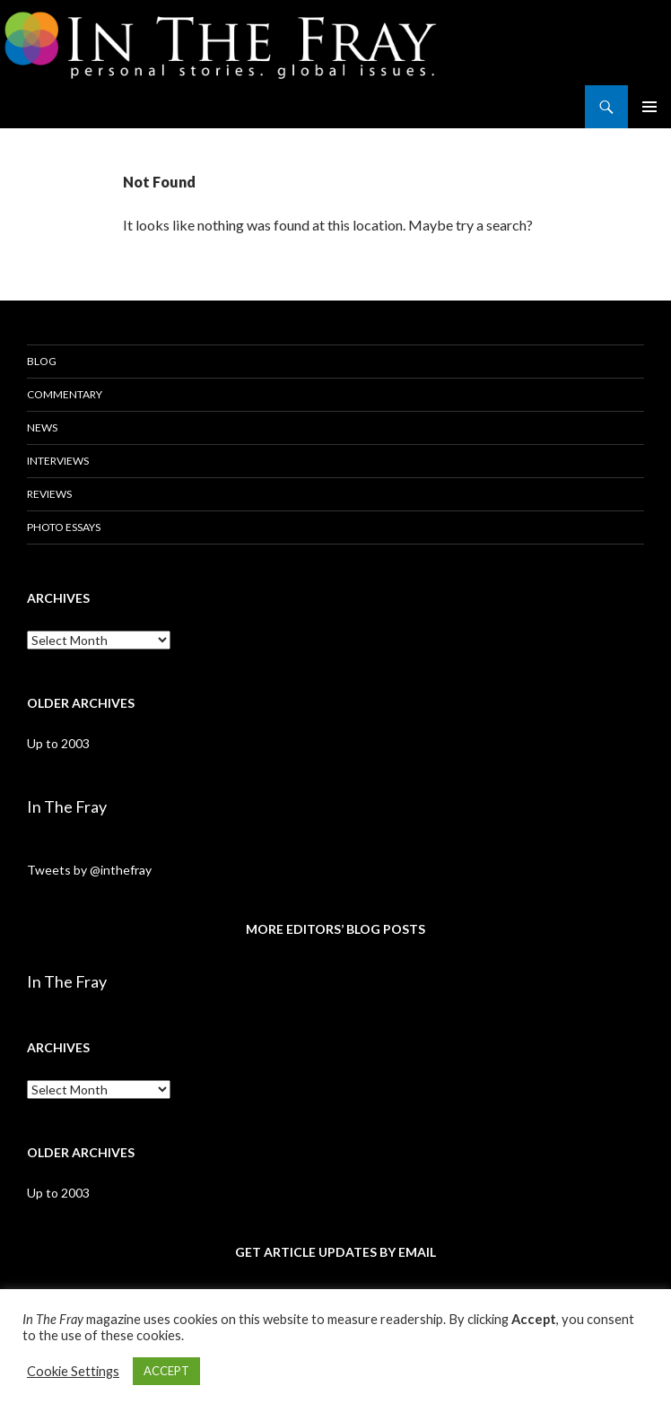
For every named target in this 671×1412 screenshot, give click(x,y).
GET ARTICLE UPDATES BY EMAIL (335, 1251)
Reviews (49, 494)
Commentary (64, 394)
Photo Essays (63, 527)
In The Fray (67, 806)
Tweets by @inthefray (89, 869)
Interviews (58, 460)
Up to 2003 (58, 743)
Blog (42, 361)
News (42, 427)
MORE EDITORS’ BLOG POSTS (335, 929)
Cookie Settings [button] (73, 1371)
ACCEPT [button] (166, 1371)
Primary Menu (649, 106)
